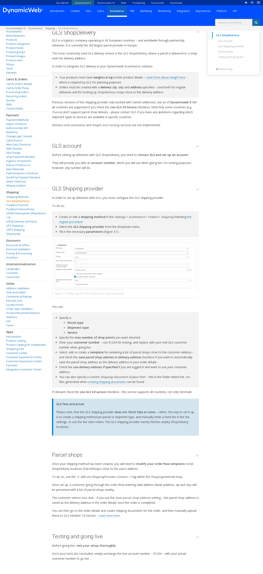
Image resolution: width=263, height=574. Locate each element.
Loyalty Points (14, 305)
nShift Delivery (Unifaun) (21, 221)
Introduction (57, 11)
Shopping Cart (15, 349)
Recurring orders (16, 96)
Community (157, 2)
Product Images (15, 56)
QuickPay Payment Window (23, 177)
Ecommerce (117, 11)
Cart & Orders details (19, 84)
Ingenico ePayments (18, 161)
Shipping (12, 192)
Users (100, 11)
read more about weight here (165, 77)
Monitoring (164, 11)
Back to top (224, 69)
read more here (109, 516)
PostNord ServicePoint (20, 209)
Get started (62, 2)
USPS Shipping (15, 230)
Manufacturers (15, 35)
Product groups (15, 52)
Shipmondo (13, 234)
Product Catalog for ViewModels (26, 345)
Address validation (18, 288)
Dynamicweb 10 (106, 2)
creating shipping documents (107, 382)
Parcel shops (225, 51)
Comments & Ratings (19, 296)
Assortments (14, 31)
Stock (9, 68)
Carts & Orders (16, 79)
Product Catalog (16, 340)
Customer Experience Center (24, 357)
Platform (222, 11)
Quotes (10, 100)
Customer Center (16, 353)
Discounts (13, 240)
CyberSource (14, 140)
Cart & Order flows (17, 88)
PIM (132, 11)
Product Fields (15, 48)
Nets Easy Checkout (18, 144)
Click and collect (16, 292)
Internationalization (21, 264)
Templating (138, 2)
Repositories (203, 11)
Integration (183, 11)
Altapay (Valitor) (16, 185)
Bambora (12, 132)
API (235, 11)
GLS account (225, 41)
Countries (12, 273)
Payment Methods (17, 120)
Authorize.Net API (17, 128)
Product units (14, 60)
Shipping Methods (17, 197)
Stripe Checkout (16, 181)
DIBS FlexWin (14, 148)
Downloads (176, 2)
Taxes (10, 325)
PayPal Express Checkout (22, 173)
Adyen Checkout (16, 124)
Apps (9, 332)
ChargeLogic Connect (19, 136)
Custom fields (14, 108)
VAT (8, 321)
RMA (9, 104)
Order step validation (19, 309)
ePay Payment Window (20, 157)
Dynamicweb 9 (83, 2)
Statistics (11, 317)
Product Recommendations (23, 313)
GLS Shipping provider (231, 46)
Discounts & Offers (18, 245)
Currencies (13, 277)
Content (75, 11)
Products (11, 39)
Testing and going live (230, 57)
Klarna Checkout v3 (18, 165)
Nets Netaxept (15, 169)
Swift (123, 2)
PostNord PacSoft (17, 205)
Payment (12, 115)
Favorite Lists (14, 300)
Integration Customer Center (24, 369)
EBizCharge (13, 152)
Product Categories (18, 44)
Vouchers (12, 257)
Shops (10, 64)
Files (88, 11)
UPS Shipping (14, 225)
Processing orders (17, 92)
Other (10, 284)
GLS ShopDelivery (17, 201)
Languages (13, 269)
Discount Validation (18, 249)
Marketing (146, 11)
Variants (11, 72)
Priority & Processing (19, 253)
